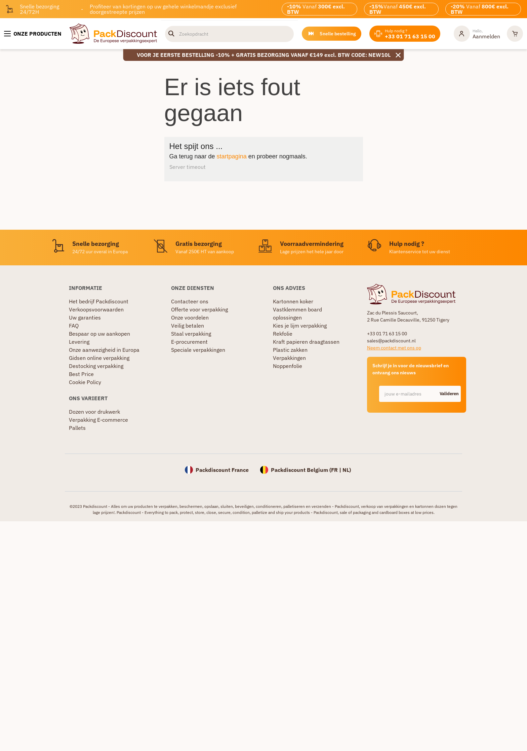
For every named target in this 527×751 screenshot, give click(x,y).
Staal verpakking (191, 333)
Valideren (449, 394)
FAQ (74, 325)
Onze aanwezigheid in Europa (104, 349)
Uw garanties (85, 317)
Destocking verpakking (96, 366)
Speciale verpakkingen (198, 349)
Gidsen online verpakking (99, 357)
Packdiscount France (222, 469)
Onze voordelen (190, 317)
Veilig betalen (187, 325)
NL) (346, 469)
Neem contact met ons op (394, 348)
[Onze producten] (33, 34)
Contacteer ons (189, 301)
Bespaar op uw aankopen (99, 333)
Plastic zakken (290, 349)
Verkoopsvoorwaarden (96, 309)
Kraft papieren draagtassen (306, 341)
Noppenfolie (287, 366)
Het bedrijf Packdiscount (98, 301)
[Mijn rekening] (477, 34)
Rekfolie (282, 333)
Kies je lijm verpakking (300, 325)
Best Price (81, 374)
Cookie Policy (85, 382)
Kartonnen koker (293, 301)
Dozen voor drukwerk (94, 411)
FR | (336, 469)
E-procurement (189, 341)
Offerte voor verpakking (199, 309)
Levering (79, 341)
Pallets (77, 427)
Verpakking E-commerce (98, 419)
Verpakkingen (289, 357)
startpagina (232, 156)
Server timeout (187, 166)
